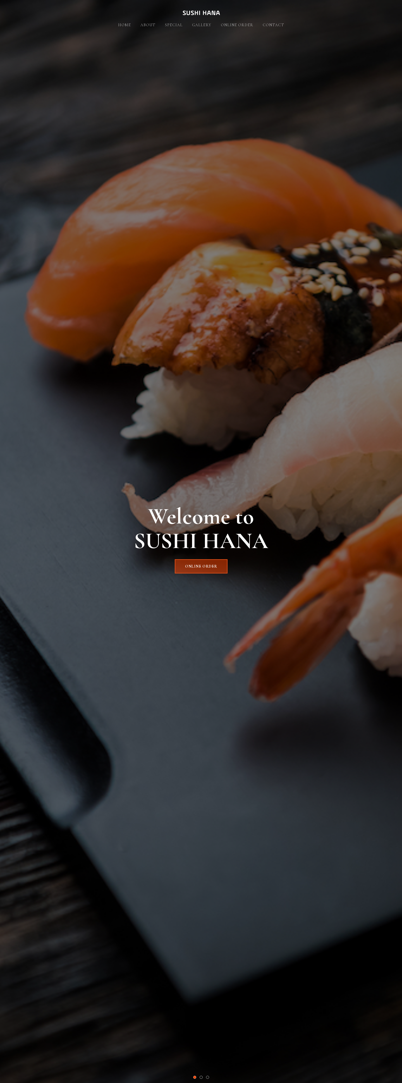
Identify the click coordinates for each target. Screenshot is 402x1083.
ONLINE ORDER (201, 566)
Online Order (237, 25)
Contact (273, 25)
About (147, 25)
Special (174, 25)
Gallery (201, 25)
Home (124, 25)
